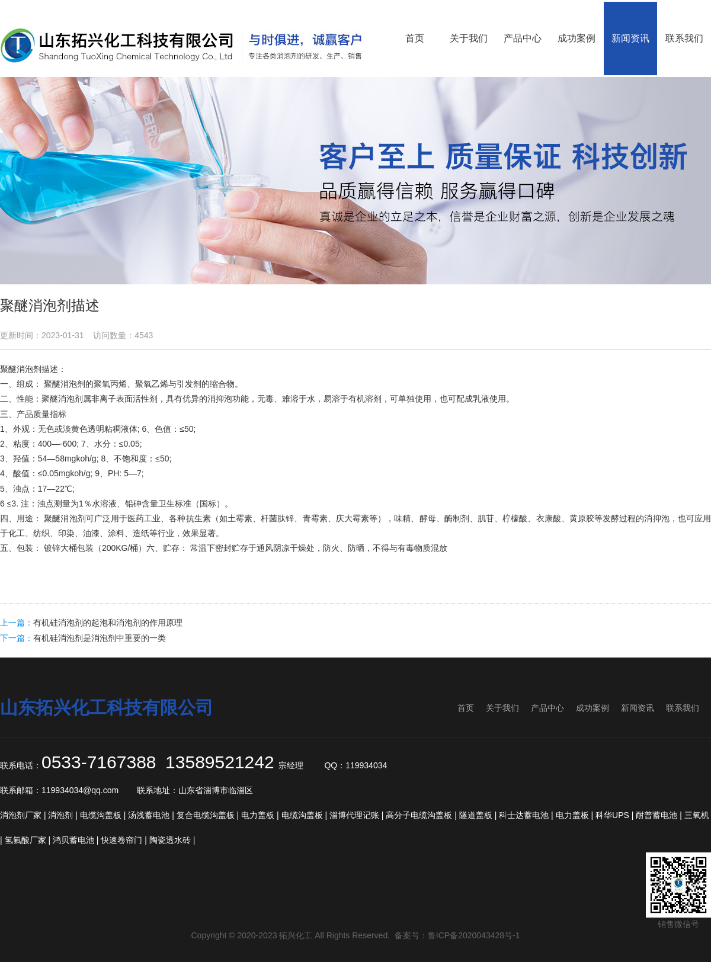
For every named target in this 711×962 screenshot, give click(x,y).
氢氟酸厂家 (25, 840)
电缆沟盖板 (100, 815)
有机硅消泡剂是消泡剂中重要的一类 (99, 638)
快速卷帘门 (121, 840)
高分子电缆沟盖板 (419, 815)
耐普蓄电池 (656, 815)
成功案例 (592, 708)
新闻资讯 (637, 708)
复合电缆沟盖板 (206, 815)
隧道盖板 (475, 815)
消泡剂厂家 (20, 815)
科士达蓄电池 (524, 815)
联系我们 (682, 708)
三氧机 (696, 815)
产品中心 (547, 708)
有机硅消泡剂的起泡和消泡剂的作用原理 (107, 622)
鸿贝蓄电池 (73, 840)
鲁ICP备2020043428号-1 (474, 935)
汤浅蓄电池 (148, 815)
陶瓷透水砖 (170, 840)
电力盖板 (257, 815)
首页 (465, 708)
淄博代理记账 (354, 815)
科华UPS (612, 815)
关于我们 (502, 708)
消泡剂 (29, 369)
